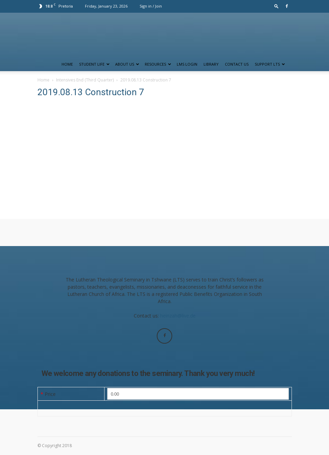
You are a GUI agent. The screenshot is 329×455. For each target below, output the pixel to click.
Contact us (237, 64)
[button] (276, 6)
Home (67, 64)
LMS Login (187, 64)
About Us (127, 64)
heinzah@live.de (178, 315)
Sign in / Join (151, 6)
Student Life (94, 64)
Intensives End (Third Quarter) (85, 80)
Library (211, 64)
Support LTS (270, 64)
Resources (158, 64)
